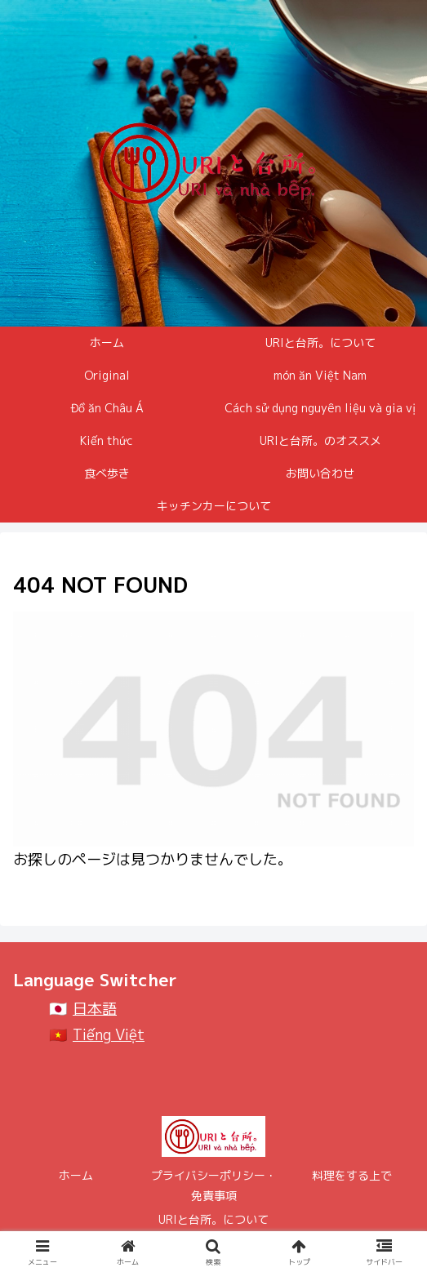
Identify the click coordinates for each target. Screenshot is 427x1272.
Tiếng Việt (109, 1035)
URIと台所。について (213, 1219)
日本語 (95, 1008)
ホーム (76, 1175)
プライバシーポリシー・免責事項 (214, 1185)
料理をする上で (352, 1175)
